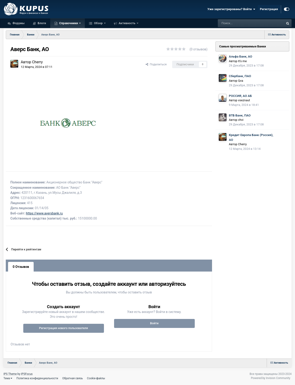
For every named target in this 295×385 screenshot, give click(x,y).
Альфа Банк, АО (240, 56)
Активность (127, 23)
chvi (240, 120)
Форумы (18, 23)
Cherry (37, 62)
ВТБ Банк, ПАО (240, 115)
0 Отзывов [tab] (21, 267)
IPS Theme (10, 374)
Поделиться (156, 64)
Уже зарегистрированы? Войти (231, 9)
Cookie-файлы (96, 378)
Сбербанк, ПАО (240, 76)
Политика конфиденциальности (37, 378)
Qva (240, 80)
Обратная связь (72, 378)
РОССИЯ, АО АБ (240, 96)
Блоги (41, 23)
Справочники (69, 23)
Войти (154, 323)
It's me (242, 61)
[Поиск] (238, 23)
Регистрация (269, 9)
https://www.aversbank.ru (44, 213)
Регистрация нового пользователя (63, 328)
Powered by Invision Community (270, 378)
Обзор (98, 23)
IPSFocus (26, 374)
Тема (7, 378)
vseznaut (244, 100)
